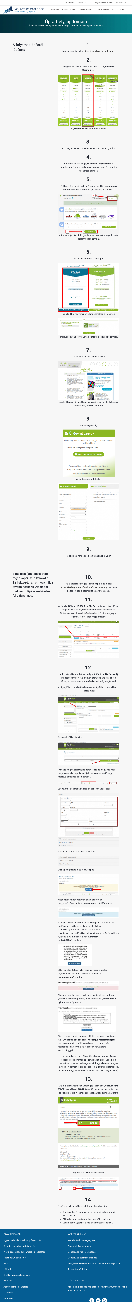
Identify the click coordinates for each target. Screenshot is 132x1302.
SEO (5, 1263)
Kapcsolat (8, 1292)
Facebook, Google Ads (14, 1257)
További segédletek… (78, 1269)
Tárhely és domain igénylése (81, 1240)
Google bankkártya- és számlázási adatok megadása (94, 1263)
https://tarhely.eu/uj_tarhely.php (99, 51)
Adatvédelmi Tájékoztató (15, 1286)
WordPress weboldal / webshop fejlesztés (24, 1252)
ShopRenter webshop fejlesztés (19, 1246)
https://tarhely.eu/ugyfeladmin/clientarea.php (83, 587)
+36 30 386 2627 (76, 1290)
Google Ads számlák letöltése (82, 1257)
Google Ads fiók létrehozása (82, 1252)
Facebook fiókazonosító (79, 1246)
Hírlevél (7, 1269)
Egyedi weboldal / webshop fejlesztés (22, 1240)
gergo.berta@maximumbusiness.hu (109, 1286)
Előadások (8, 1298)
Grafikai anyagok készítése (16, 1275)
